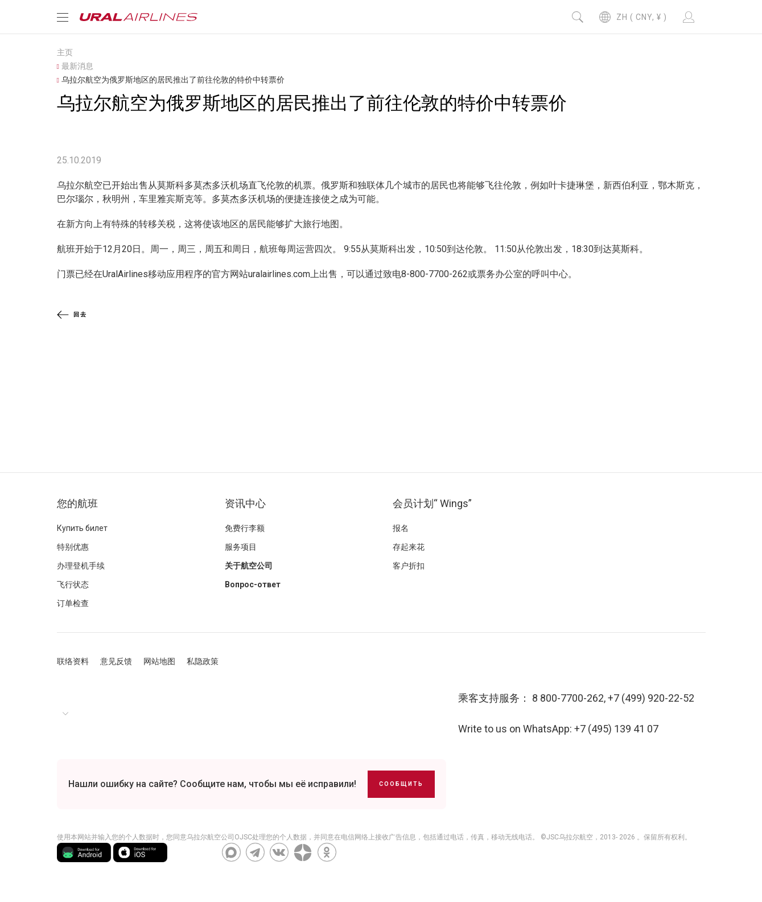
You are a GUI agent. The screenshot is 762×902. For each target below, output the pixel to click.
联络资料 (73, 661)
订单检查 (73, 603)
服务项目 (241, 546)
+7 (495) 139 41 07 (616, 729)
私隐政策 (203, 661)
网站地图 (159, 661)
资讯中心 (245, 503)
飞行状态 (73, 584)
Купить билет (82, 528)
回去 (72, 315)
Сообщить (401, 784)
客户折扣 (409, 565)
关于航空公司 (249, 565)
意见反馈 (116, 661)
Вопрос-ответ (253, 584)
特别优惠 (73, 546)
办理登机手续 (81, 565)
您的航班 (77, 503)
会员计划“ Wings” (432, 503)
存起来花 (409, 546)
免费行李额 (245, 528)
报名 (401, 528)
